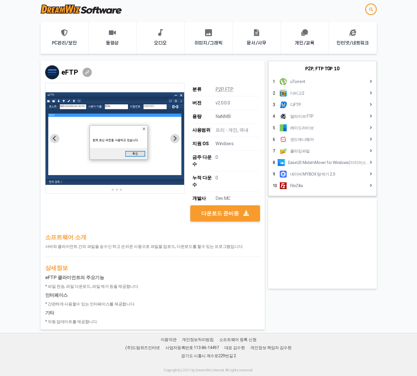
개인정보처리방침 (198, 339)
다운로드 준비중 (225, 213)
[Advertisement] (322, 243)
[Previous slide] (54, 138)
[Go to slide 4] (121, 190)
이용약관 (169, 339)
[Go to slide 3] (117, 190)
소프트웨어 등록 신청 (238, 339)
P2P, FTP (224, 89)
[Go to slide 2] (112, 190)
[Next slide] (175, 138)
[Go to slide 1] (108, 189)
